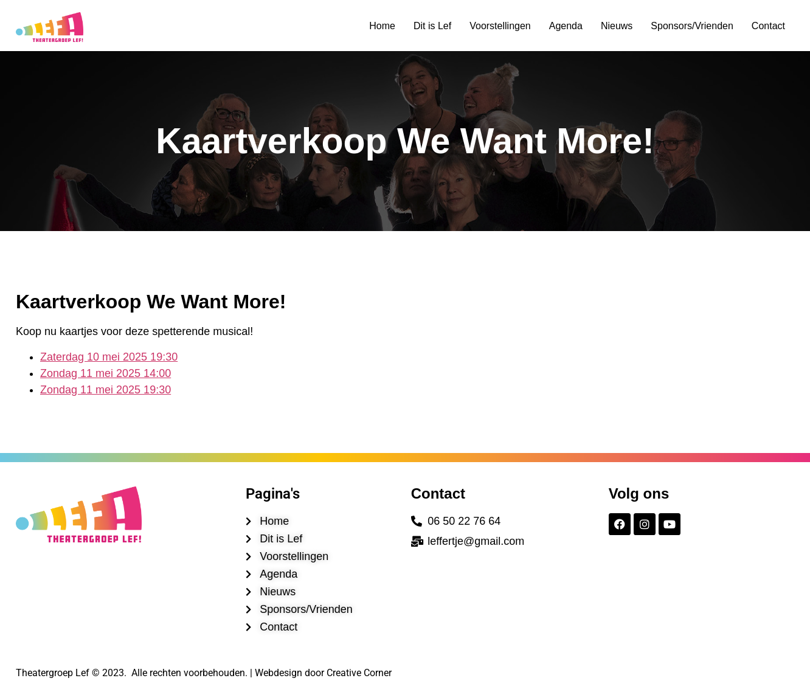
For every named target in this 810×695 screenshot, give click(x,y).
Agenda (566, 26)
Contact (768, 26)
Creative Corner (359, 673)
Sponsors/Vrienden (692, 26)
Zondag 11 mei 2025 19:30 (105, 390)
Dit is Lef (432, 26)
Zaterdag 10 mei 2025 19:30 (109, 357)
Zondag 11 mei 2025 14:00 (105, 373)
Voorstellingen (500, 26)
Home (382, 26)
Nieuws (616, 26)
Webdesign (278, 673)
